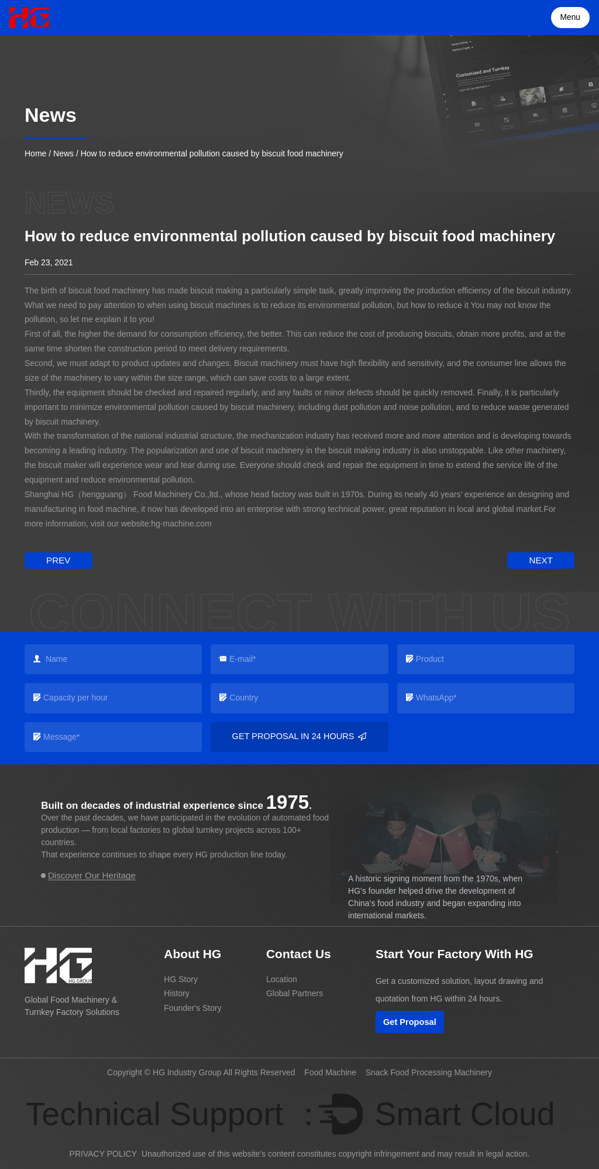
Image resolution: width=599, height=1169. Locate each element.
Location (281, 977)
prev (55, 559)
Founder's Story (192, 1006)
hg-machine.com (181, 523)
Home (35, 153)
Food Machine (330, 1071)
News (63, 153)
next (543, 559)
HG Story (181, 977)
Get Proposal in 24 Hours (300, 736)
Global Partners (294, 992)
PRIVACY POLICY (103, 1153)
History (177, 992)
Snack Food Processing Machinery (429, 1071)
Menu (571, 17)
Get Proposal (409, 1021)
